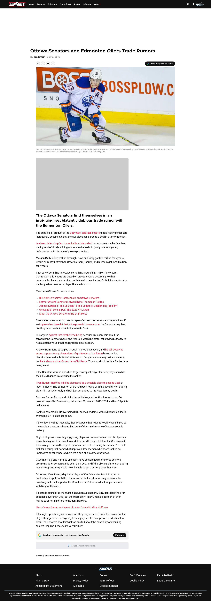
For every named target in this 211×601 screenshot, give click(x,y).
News (31, 4)
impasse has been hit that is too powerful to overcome (69, 324)
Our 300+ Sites (138, 575)
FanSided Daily (165, 575)
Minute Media (21, 593)
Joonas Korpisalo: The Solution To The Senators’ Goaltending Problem (78, 305)
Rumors (41, 4)
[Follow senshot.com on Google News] (119, 535)
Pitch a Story (42, 580)
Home (39, 555)
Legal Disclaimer (166, 580)
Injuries (87, 4)
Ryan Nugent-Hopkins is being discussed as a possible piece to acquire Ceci (78, 382)
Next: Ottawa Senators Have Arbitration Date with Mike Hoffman (72, 507)
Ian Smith (39, 57)
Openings (78, 575)
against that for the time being (65, 334)
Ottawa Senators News (57, 555)
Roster (77, 4)
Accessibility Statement (48, 585)
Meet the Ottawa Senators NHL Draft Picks (63, 313)
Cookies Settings (109, 585)
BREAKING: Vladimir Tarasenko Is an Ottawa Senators (69, 297)
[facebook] (193, 4)
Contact (104, 575)
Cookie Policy (137, 580)
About (38, 575)
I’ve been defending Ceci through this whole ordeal (64, 243)
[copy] (53, 63)
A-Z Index (78, 585)
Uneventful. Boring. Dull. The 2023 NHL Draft (64, 309)
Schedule (52, 4)
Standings (65, 4)
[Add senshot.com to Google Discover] (160, 64)
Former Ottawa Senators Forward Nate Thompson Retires (71, 301)
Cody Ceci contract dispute (85, 232)
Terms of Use (107, 580)
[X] (188, 4)
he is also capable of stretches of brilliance (63, 361)
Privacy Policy (80, 580)
